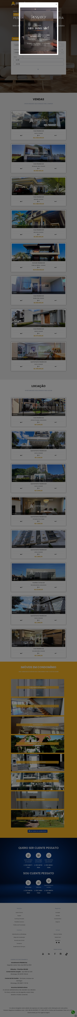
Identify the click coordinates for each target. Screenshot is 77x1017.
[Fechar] (56, 4)
